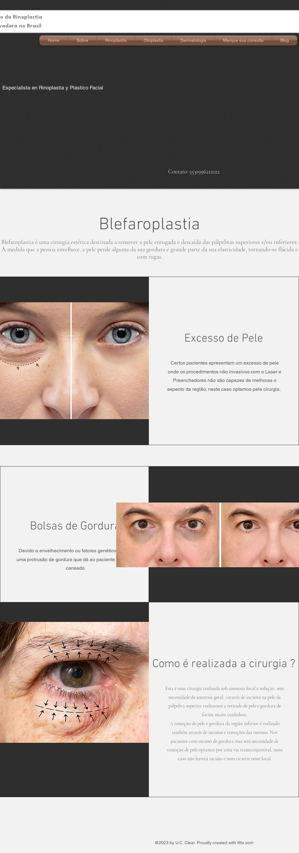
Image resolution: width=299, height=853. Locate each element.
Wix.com (245, 842)
